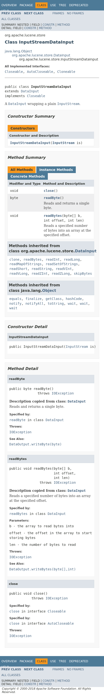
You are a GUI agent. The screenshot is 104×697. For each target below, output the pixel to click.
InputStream (63, 143)
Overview (9, 5)
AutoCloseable (40, 72)
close (49, 191)
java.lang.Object (18, 51)
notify (15, 303)
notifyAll (34, 303)
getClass (54, 299)
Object (49, 290)
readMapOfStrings (25, 264)
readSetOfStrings (62, 264)
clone (14, 259)
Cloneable (66, 72)
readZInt (40, 273)
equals (15, 299)
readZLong (61, 273)
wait (72, 303)
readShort (18, 269)
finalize (33, 299)
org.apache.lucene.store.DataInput (41, 55)
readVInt (64, 269)
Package (26, 5)
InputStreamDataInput (30, 143)
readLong (72, 259)
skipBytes (83, 273)
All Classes (10, 19)
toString (56, 303)
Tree (62, 5)
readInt (53, 259)
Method (63, 24)
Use (53, 5)
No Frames (75, 13)
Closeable (14, 72)
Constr (49, 24)
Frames (58, 13)
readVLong (18, 273)
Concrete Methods (28, 176)
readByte (52, 198)
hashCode (74, 299)
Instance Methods (56, 170)
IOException (63, 393)
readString (42, 269)
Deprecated (78, 5)
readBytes (53, 216)
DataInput (30, 91)
